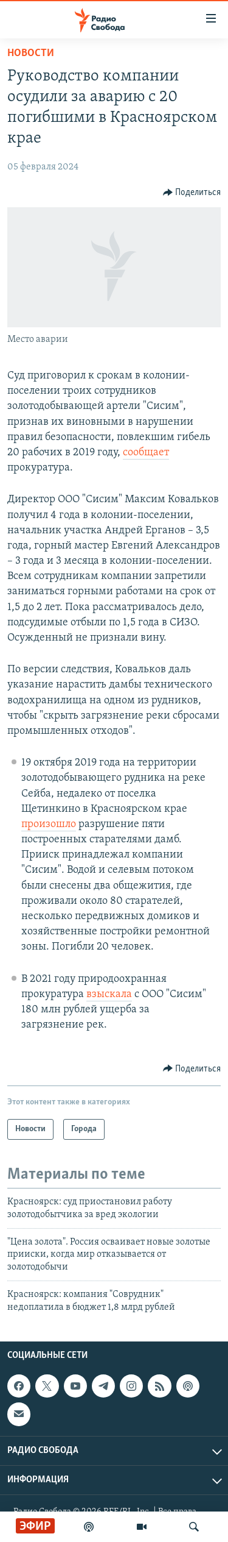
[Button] (192, 192)
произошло (48, 824)
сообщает (146, 452)
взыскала (109, 994)
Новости (30, 53)
